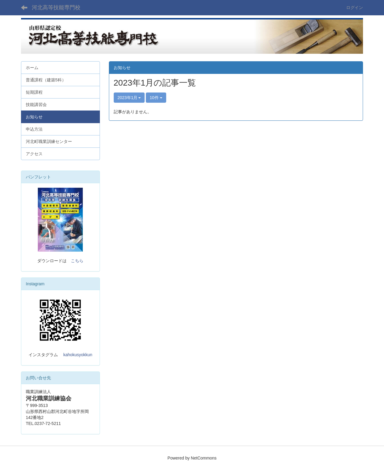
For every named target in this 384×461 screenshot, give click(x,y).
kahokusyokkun (77, 354)
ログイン (354, 7)
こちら (77, 260)
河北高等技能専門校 (56, 8)
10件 (156, 97)
